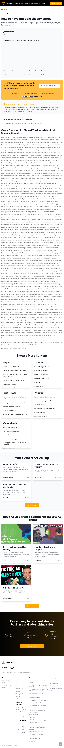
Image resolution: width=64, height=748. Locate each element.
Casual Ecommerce (8, 498)
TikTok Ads (18, 686)
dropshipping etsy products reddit (44, 408)
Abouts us (52, 681)
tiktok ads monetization (41, 378)
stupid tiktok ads (33, 714)
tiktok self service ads (34, 722)
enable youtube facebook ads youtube (14, 403)
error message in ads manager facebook (15, 414)
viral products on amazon (10, 435)
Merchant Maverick (8, 477)
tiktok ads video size (34, 738)
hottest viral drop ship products (12, 439)
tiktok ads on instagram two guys (38, 720)
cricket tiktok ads (33, 725)
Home (3, 13)
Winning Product (19, 694)
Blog (16, 681)
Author (17, 699)
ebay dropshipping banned (42, 401)
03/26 (17, 732)
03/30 (17, 726)
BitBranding (38, 560)
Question (9, 13)
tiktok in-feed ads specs (41, 374)
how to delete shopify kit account (38, 700)
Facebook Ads (19, 688)
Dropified (5, 560)
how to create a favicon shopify (37, 708)
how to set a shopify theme (36, 703)
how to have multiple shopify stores (24, 13)
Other (23, 716)
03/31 (23, 723)
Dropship (17, 691)
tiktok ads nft (38, 382)
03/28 (17, 729)
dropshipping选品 (39, 405)
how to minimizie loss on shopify (37, 705)
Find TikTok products (50, 86)
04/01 (17, 723)
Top (60, 744)
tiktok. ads (32, 717)
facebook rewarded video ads (12, 407)
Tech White (38, 477)
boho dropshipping (40, 412)
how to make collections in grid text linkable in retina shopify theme (38, 690)
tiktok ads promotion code (36, 731)
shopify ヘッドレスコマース (11, 367)
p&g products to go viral (10, 427)
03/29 (23, 726)
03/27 (23, 729)
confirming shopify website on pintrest (14, 371)
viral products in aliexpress (11, 431)
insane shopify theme (9, 384)
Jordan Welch (9, 32)
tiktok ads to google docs (41, 367)
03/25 (23, 732)
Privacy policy (53, 686)
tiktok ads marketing (40, 371)
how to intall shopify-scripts (36, 693)
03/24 (17, 736)
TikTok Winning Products (21, 3)
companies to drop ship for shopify (13, 380)
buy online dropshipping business (44, 397)
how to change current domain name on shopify (37, 711)
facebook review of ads (10, 410)
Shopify (17, 683)
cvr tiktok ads (32, 741)
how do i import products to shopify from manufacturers (38, 696)
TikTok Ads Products (34, 3)
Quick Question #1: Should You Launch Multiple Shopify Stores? (24, 123)
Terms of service (53, 683)
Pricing (43, 3)
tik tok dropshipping (40, 416)
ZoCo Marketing (7, 598)
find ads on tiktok (39, 386)
